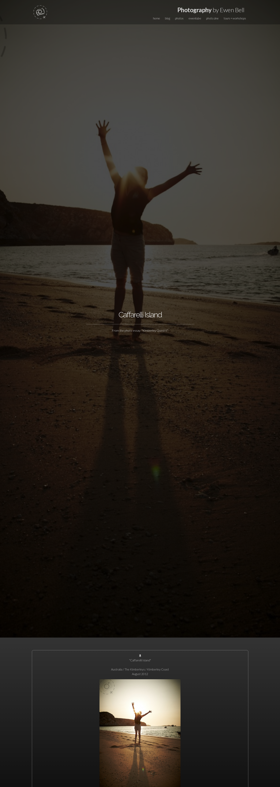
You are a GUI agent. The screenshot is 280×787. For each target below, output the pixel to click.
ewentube (195, 18)
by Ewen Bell (211, 10)
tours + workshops (235, 18)
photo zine (212, 18)
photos (179, 18)
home (156, 18)
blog (167, 18)
